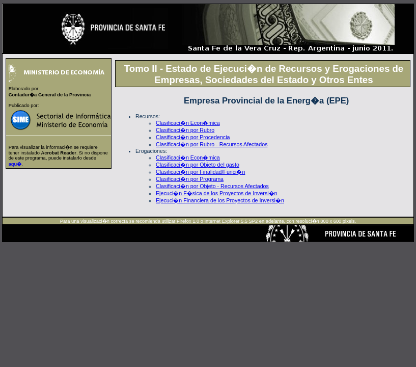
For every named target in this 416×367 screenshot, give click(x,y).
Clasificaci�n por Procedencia (193, 137)
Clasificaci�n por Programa (190, 179)
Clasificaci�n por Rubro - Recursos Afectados (211, 144)
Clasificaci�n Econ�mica (188, 123)
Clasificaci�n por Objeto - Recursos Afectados (212, 186)
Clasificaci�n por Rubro (185, 130)
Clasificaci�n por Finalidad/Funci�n (200, 172)
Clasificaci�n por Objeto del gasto (197, 165)
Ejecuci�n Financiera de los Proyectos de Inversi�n (220, 200)
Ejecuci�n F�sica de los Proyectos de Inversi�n (217, 193)
